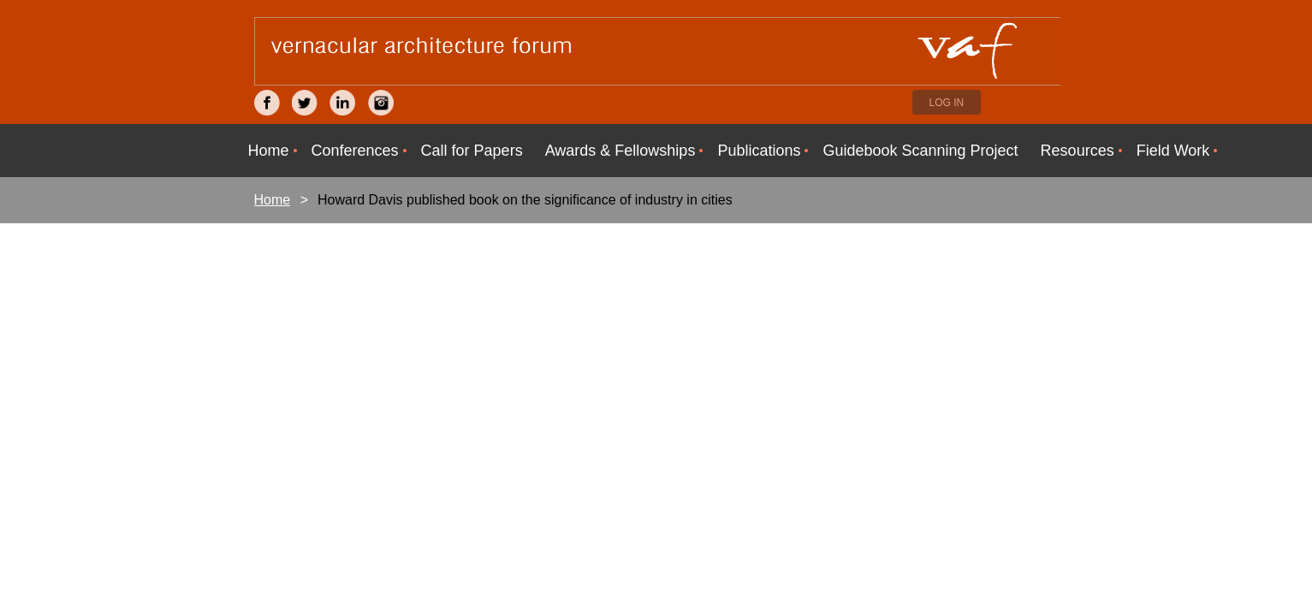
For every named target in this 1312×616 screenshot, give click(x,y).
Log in (947, 103)
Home (272, 199)
